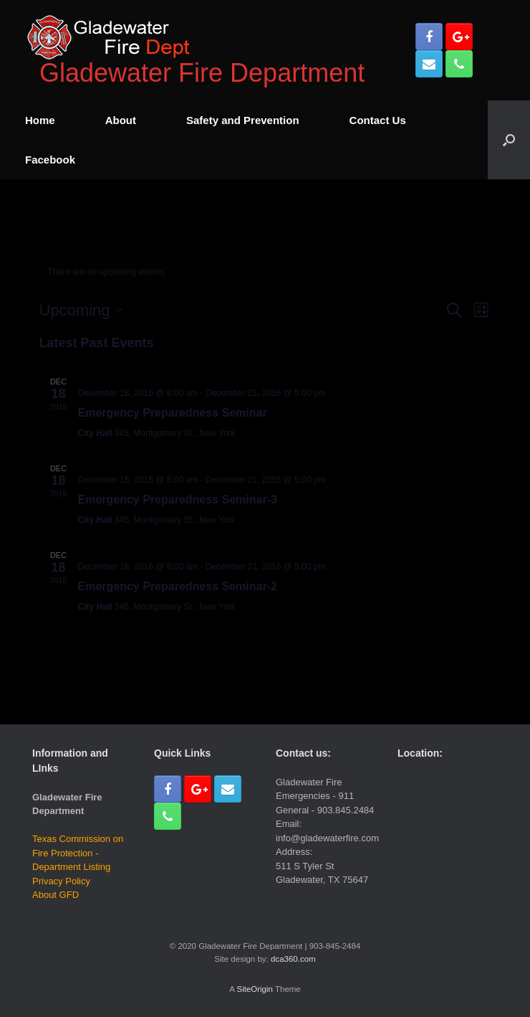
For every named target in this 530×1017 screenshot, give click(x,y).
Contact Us (378, 120)
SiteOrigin (254, 989)
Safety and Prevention (242, 120)
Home (40, 120)
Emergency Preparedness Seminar (172, 413)
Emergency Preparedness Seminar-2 (177, 586)
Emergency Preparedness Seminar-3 (177, 499)
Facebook (50, 159)
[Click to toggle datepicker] (80, 310)
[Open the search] (509, 139)
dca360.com (293, 959)
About (120, 120)
